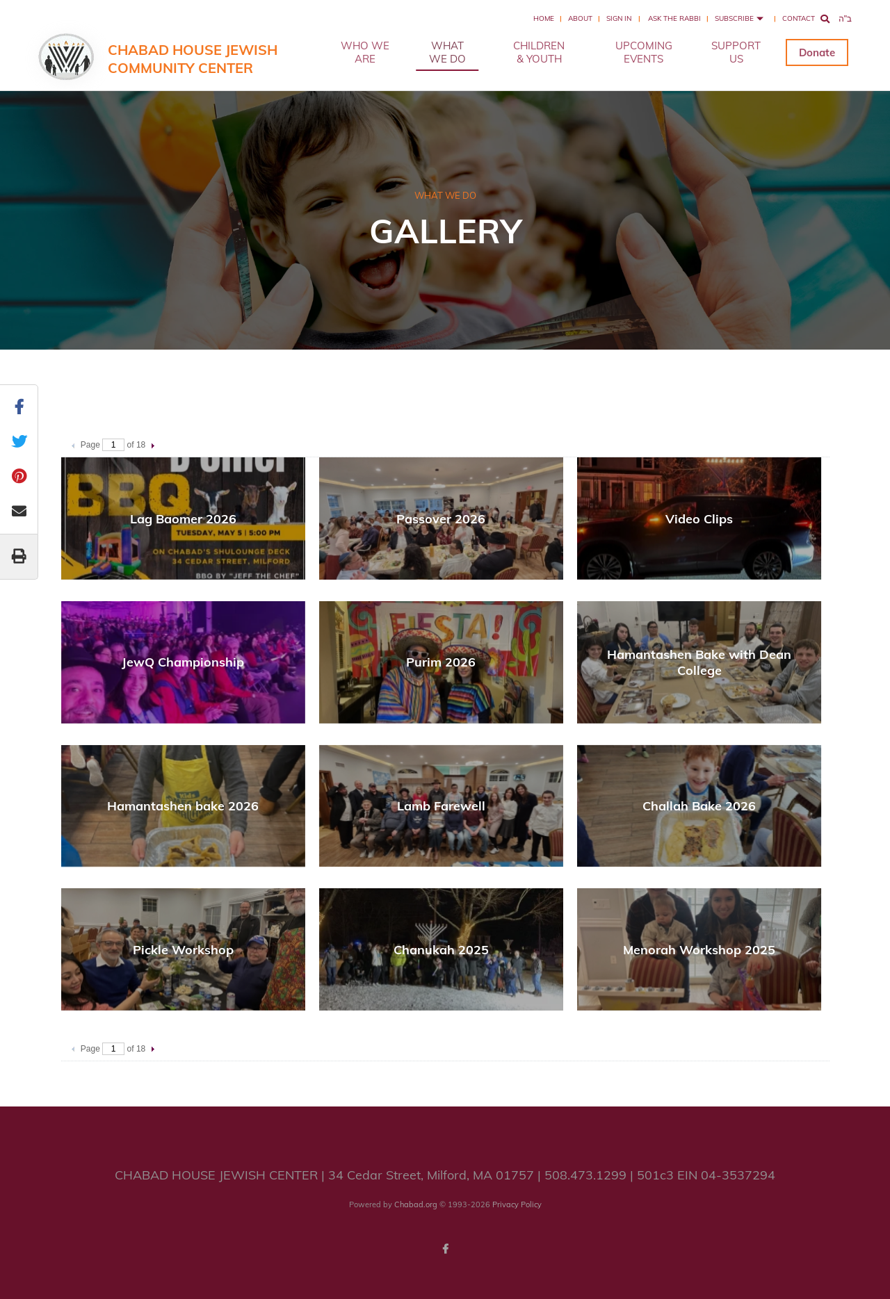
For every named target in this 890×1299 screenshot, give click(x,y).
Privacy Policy (517, 1204)
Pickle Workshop (183, 950)
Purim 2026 (441, 662)
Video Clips (699, 519)
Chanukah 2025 (441, 950)
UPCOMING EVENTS (643, 52)
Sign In (618, 18)
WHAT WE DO (447, 52)
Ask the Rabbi (674, 18)
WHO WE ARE (365, 52)
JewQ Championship (183, 662)
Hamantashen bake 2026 (183, 806)
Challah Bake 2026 (699, 806)
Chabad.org (415, 1204)
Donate (817, 52)
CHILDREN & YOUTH (539, 52)
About (580, 18)
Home (543, 18)
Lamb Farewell (441, 806)
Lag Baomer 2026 (183, 519)
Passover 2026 (440, 519)
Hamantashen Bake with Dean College (699, 662)
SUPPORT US (736, 52)
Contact (798, 18)
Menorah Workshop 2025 (699, 950)
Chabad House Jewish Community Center (192, 58)
